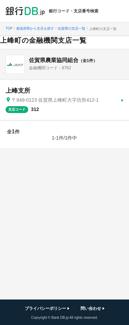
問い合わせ (90, 308)
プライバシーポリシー (45, 308)
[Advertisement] (64, 223)
